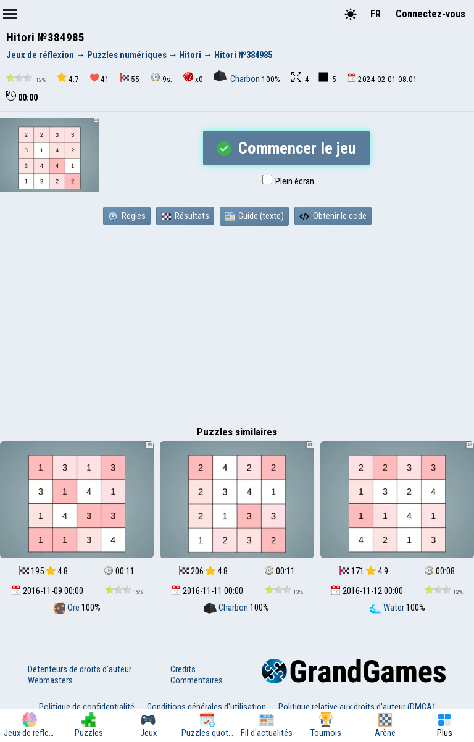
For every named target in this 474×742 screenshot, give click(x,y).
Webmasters (50, 680)
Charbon (238, 79)
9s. (161, 78)
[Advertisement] (237, 327)
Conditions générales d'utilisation (206, 706)
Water (387, 607)
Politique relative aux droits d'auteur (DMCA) (356, 706)
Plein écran (288, 181)
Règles (127, 215)
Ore (67, 607)
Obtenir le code (333, 215)
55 (129, 78)
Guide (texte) (254, 215)
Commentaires (196, 680)
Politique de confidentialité (87, 706)
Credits (183, 669)
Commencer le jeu (286, 148)
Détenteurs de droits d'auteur (79, 669)
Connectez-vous (430, 14)
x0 (193, 78)
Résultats (185, 215)
